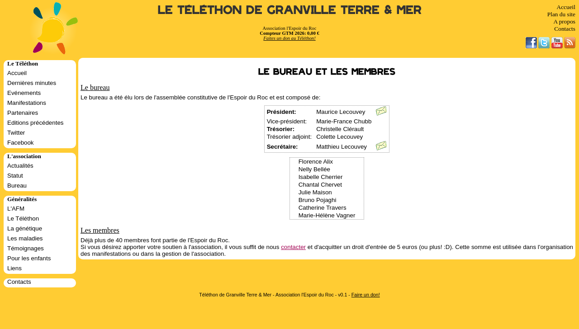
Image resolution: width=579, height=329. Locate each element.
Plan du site (561, 14)
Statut (15, 175)
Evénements (24, 92)
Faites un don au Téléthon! (289, 38)
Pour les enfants (29, 258)
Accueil (566, 7)
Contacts (564, 28)
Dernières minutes (31, 83)
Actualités (20, 165)
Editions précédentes (35, 122)
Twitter (16, 132)
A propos (564, 21)
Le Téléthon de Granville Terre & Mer (290, 10)
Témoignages (25, 248)
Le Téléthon (23, 218)
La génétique (24, 228)
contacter (293, 247)
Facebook (20, 142)
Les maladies (25, 238)
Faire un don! (365, 294)
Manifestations (26, 102)
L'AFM (15, 208)
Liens (14, 268)
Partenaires (22, 112)
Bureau (17, 185)
